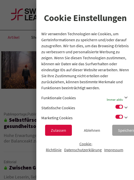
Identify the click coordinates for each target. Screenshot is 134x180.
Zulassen (58, 130)
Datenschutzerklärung (83, 149)
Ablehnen (92, 130)
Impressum (113, 149)
